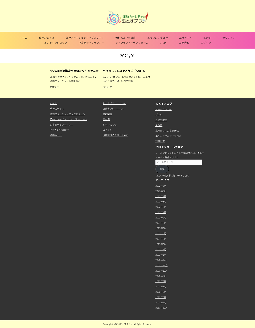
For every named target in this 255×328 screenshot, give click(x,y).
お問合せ (184, 42)
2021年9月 (160, 217)
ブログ (163, 42)
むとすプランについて (114, 103)
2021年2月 (160, 249)
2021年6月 (160, 233)
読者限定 (160, 141)
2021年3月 (160, 244)
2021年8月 (160, 222)
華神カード (185, 37)
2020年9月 (160, 276)
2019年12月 (161, 307)
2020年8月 (160, 281)
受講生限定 (161, 120)
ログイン (206, 42)
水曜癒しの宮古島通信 (167, 130)
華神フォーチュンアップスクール (85, 37)
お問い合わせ (110, 124)
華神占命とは (46, 37)
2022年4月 (160, 196)
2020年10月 (161, 270)
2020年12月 (161, 260)
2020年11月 (161, 265)
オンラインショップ (55, 42)
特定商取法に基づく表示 (115, 135)
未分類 (158, 125)
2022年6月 (160, 185)
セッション (229, 37)
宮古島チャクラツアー (91, 42)
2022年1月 (160, 212)
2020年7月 (160, 286)
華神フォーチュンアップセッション (68, 119)
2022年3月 (160, 201)
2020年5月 (160, 297)
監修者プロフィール (113, 108)
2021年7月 (160, 228)
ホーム (23, 37)
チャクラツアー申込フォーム (131, 42)
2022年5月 (160, 191)
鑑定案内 (107, 114)
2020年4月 (160, 302)
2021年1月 (160, 254)
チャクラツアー (163, 109)
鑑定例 (207, 37)
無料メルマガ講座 (125, 37)
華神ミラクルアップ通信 (168, 136)
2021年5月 (160, 238)
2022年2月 (160, 206)
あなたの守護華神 (157, 37)
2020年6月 (160, 291)
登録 (162, 169)
